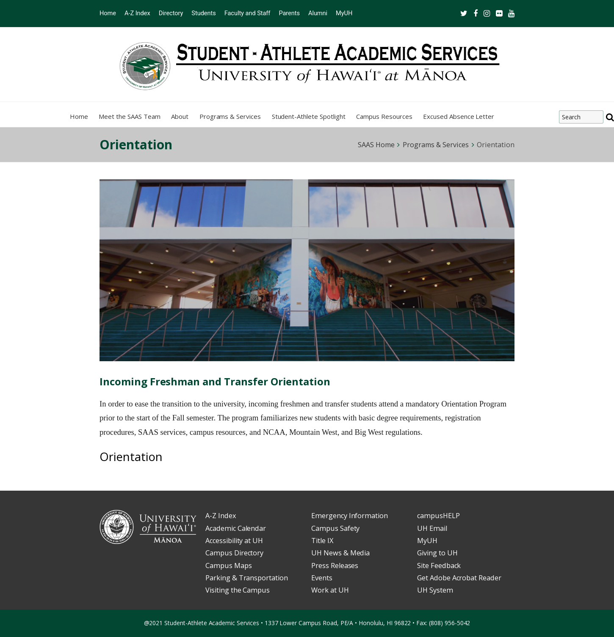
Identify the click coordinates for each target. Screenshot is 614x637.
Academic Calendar (235, 528)
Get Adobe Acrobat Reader (459, 577)
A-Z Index (220, 515)
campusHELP (438, 515)
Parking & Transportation (246, 577)
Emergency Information (349, 515)
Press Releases (334, 565)
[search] (610, 117)
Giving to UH (437, 552)
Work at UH (330, 590)
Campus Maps (228, 565)
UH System (435, 590)
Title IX (322, 540)
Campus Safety (335, 528)
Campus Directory (234, 552)
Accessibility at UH (234, 540)
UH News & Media (340, 552)
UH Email (432, 528)
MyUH (427, 540)
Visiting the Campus (237, 590)
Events (321, 577)
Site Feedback (439, 565)
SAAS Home (376, 144)
